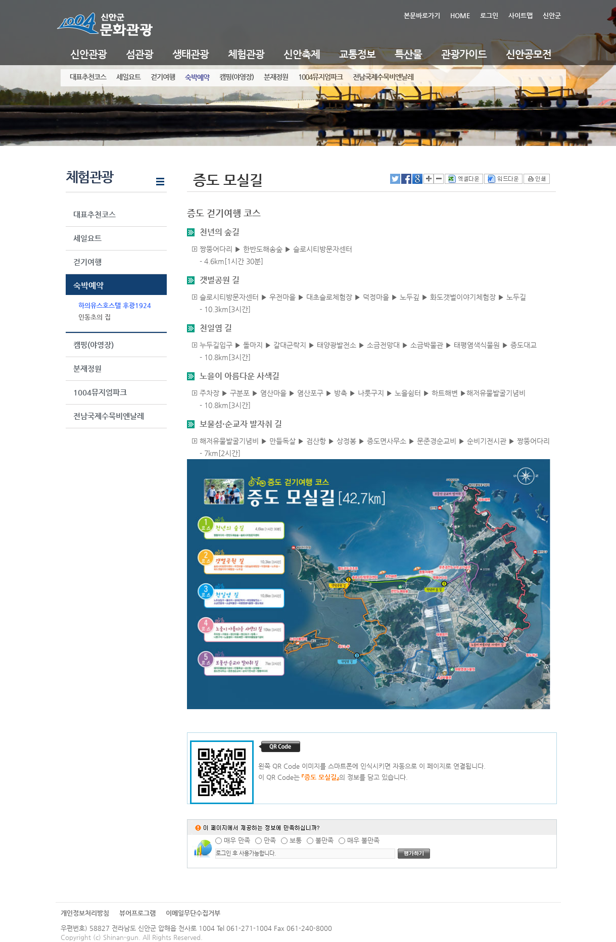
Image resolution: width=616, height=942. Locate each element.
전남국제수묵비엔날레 (383, 77)
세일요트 (128, 77)
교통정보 (357, 54)
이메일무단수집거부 (193, 913)
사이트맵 (520, 15)
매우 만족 (237, 840)
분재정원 (276, 77)
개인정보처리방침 (85, 913)
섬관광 (139, 54)
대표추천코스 (88, 77)
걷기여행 (163, 77)
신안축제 (301, 54)
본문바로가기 (422, 15)
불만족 (324, 840)
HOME (460, 15)
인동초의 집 (94, 317)
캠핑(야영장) (236, 77)
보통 (296, 840)
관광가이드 (464, 54)
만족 (270, 840)
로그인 (489, 15)
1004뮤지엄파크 (320, 77)
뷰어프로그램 (137, 913)
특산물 (408, 54)
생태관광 (190, 54)
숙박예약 (197, 77)
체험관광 (246, 54)
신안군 (552, 15)
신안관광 (88, 54)
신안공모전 (528, 54)
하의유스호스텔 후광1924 (114, 305)
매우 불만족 (363, 840)
